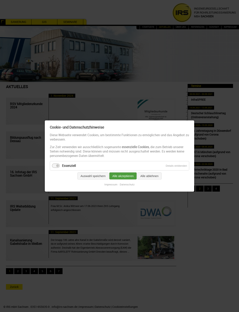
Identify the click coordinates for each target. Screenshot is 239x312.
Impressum (110, 184)
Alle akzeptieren (123, 176)
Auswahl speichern (93, 176)
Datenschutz (127, 184)
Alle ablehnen (149, 176)
